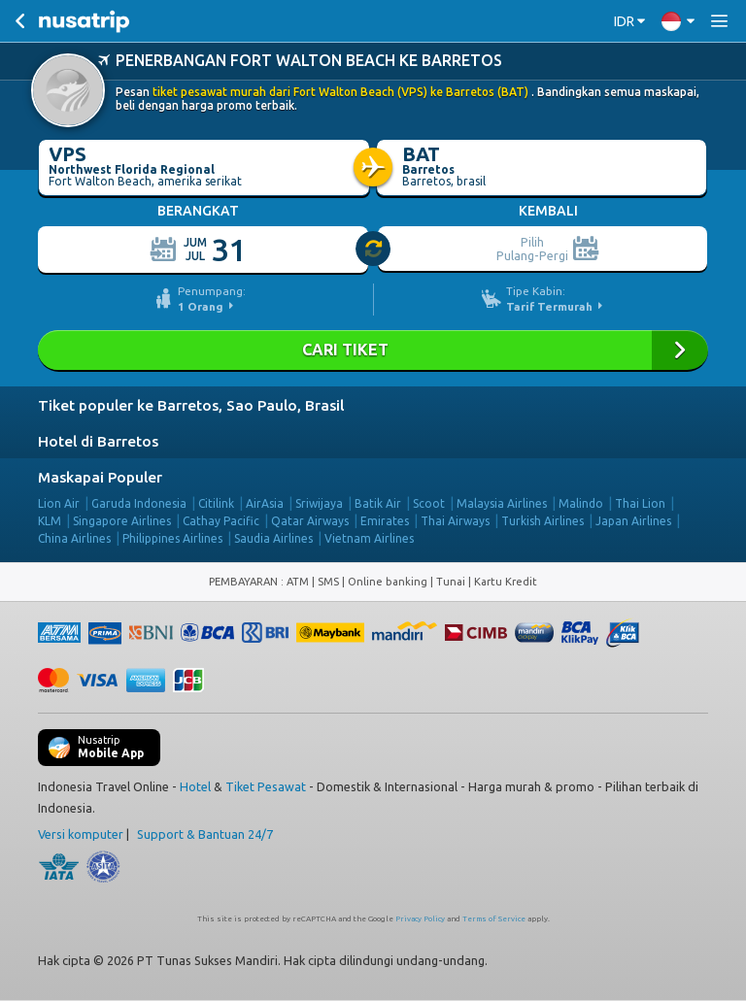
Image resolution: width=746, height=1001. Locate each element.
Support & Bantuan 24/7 (205, 833)
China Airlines (74, 537)
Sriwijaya (319, 502)
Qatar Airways (310, 520)
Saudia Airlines (273, 537)
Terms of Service (494, 918)
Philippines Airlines (172, 537)
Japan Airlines (633, 520)
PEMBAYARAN (245, 580)
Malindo (581, 502)
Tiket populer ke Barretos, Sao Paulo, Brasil (191, 404)
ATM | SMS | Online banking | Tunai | (380, 580)
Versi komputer (80, 833)
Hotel (195, 785)
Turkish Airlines (542, 520)
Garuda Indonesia (138, 502)
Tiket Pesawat (265, 785)
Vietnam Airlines (369, 537)
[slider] (373, 248)
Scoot (429, 502)
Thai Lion (640, 502)
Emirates (384, 520)
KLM (49, 520)
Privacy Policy (420, 918)
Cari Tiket (373, 349)
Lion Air (59, 502)
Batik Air (378, 502)
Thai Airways (455, 520)
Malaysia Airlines (502, 502)
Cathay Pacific (221, 520)
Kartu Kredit (505, 580)
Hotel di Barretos (98, 440)
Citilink (216, 502)
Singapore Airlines (122, 520)
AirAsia (265, 502)
